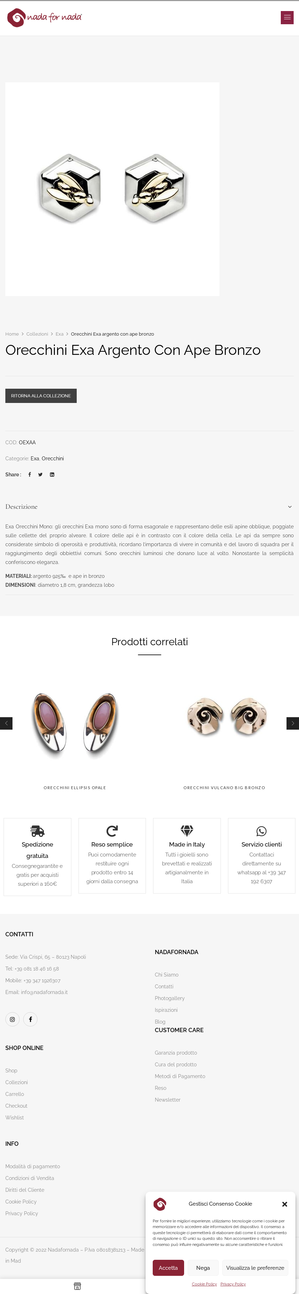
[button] (284, 1204)
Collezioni (37, 334)
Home (12, 334)
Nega (203, 1268)
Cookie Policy (204, 1284)
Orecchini (53, 458)
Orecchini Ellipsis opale (75, 787)
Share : (13, 474)
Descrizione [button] (21, 506)
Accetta (168, 1268)
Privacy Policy (233, 1284)
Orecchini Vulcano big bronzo (224, 787)
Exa (60, 334)
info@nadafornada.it (44, 992)
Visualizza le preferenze (255, 1268)
